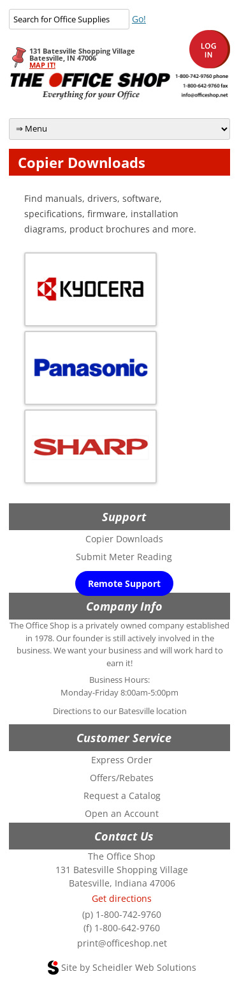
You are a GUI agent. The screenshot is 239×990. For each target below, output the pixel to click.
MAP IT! (42, 65)
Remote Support (124, 583)
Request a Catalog (122, 795)
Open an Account (122, 813)
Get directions (122, 898)
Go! (139, 19)
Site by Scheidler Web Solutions (128, 967)
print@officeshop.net (122, 943)
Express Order (121, 760)
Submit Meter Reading (124, 557)
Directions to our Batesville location (120, 711)
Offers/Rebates (122, 778)
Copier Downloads (124, 539)
